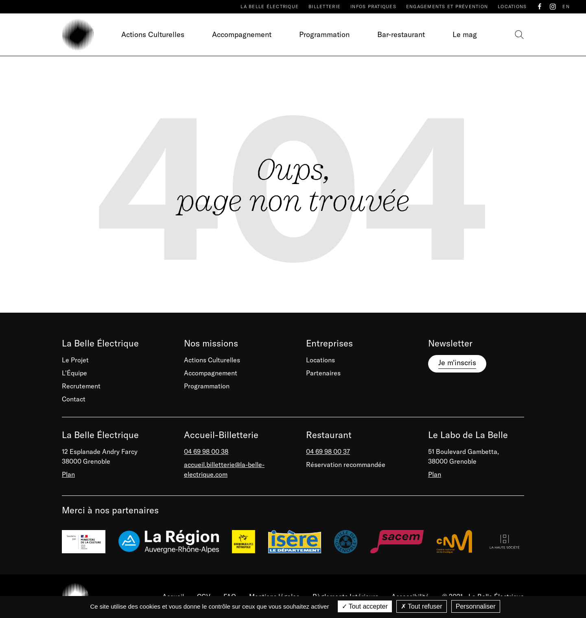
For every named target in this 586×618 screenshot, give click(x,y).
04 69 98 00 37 (328, 451)
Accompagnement (241, 34)
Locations (512, 6)
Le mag (465, 34)
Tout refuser (421, 606)
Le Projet (75, 360)
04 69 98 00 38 (206, 451)
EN (566, 6)
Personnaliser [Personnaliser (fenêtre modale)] (476, 606)
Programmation (324, 34)
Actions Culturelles (152, 34)
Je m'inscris (457, 362)
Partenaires (323, 373)
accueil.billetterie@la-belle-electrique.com (224, 469)
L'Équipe (74, 373)
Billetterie (324, 6)
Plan (68, 474)
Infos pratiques (373, 6)
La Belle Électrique (270, 6)
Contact (73, 399)
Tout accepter (365, 606)
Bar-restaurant (401, 34)
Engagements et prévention (447, 6)
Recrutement (81, 386)
